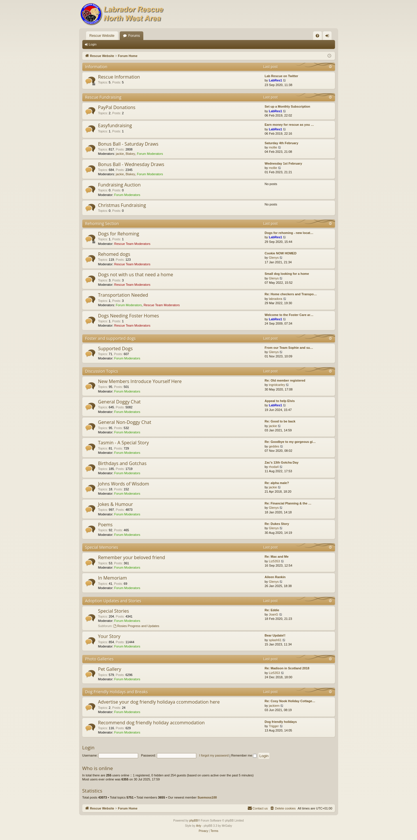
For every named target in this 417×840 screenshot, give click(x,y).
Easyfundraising (115, 125)
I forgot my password (214, 755)
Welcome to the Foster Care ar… (289, 315)
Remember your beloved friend (131, 557)
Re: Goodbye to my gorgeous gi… (290, 441)
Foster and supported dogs (110, 338)
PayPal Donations (117, 107)
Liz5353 (274, 561)
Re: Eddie (272, 610)
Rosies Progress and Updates (136, 626)
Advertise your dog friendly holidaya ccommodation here (159, 702)
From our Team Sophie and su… (289, 347)
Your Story (109, 636)
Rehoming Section (102, 223)
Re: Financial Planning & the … (288, 503)
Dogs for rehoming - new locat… (289, 233)
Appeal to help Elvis (280, 401)
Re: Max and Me (277, 556)
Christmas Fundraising (122, 205)
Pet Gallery (109, 669)
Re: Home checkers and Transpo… (291, 294)
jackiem (274, 705)
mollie (273, 147)
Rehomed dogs (114, 254)
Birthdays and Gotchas (122, 463)
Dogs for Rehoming (118, 234)
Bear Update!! (275, 635)
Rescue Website (102, 36)
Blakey (130, 153)
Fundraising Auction (119, 185)
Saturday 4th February (281, 143)
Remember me (244, 755)
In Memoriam (112, 578)
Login (93, 44)
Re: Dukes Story (277, 523)
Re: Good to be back (280, 421)
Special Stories (113, 611)
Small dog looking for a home (287, 273)
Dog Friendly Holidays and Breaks (116, 691)
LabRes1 (275, 80)
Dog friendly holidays (281, 721)
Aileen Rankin (275, 577)
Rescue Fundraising (103, 97)
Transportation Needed (123, 295)
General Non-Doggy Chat (124, 422)
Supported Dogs (115, 348)
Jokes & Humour (115, 504)
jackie (120, 153)
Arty (198, 825)
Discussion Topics (101, 371)
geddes (274, 446)
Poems (105, 524)
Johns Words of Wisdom (123, 484)
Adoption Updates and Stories (113, 600)
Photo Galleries (99, 659)
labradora (275, 298)
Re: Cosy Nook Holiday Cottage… (290, 701)
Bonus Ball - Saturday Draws (128, 144)
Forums (134, 36)
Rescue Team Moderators (132, 243)
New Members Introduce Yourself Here (140, 381)
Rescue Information (119, 77)
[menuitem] (317, 35)
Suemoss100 (207, 797)
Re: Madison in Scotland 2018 (287, 668)
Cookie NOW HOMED (281, 253)
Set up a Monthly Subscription (287, 106)
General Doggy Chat (119, 402)
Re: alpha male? (277, 483)
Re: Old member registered (285, 380)
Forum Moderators (150, 153)
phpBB (193, 820)
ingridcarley (277, 384)
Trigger (274, 726)
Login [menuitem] (328, 37)
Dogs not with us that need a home (135, 274)
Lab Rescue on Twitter (281, 76)
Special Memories (101, 547)
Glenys (274, 257)
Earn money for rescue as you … (289, 124)
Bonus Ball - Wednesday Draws (131, 164)
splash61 (275, 640)
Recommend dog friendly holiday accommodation (151, 722)
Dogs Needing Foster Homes (128, 316)
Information (96, 66)
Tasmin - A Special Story (123, 442)
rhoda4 (274, 466)
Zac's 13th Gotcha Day (282, 462)
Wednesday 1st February (283, 163)
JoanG (273, 614)
